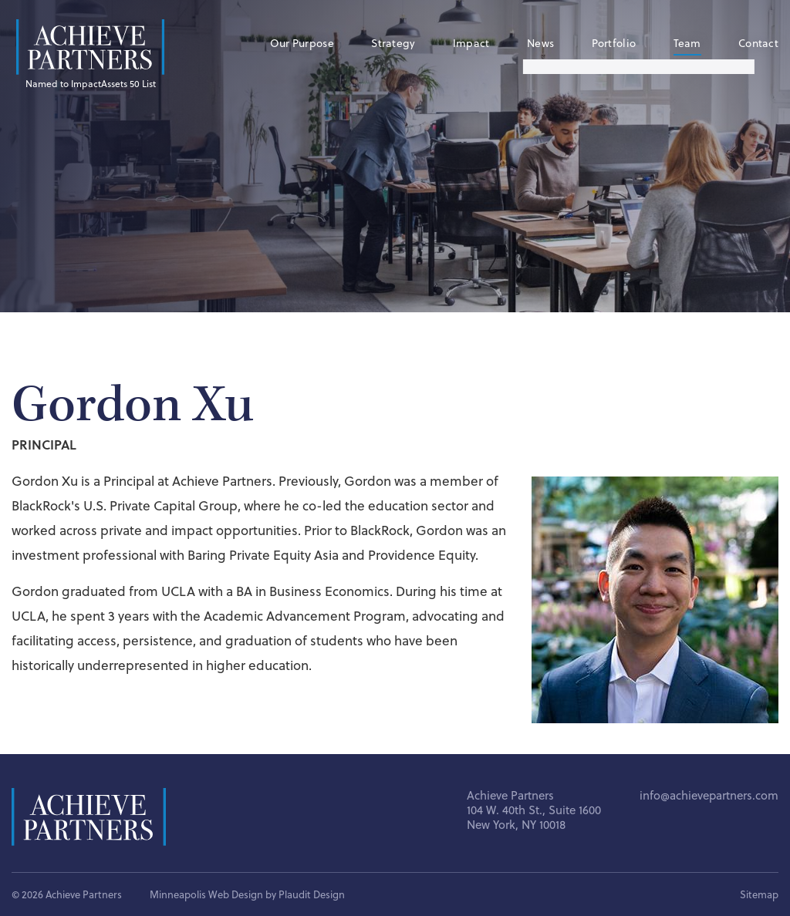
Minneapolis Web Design (206, 894)
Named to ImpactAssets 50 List (90, 83)
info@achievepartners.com (709, 795)
